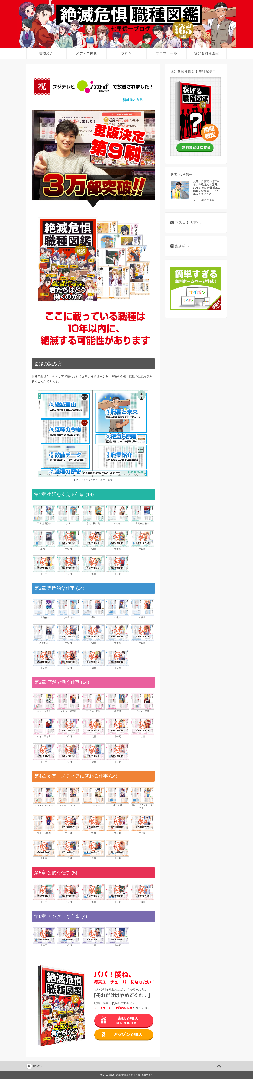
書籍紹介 (46, 53)
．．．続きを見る (203, 199)
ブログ (126, 53)
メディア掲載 (86, 53)
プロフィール (166, 53)
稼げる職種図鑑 (206, 53)
